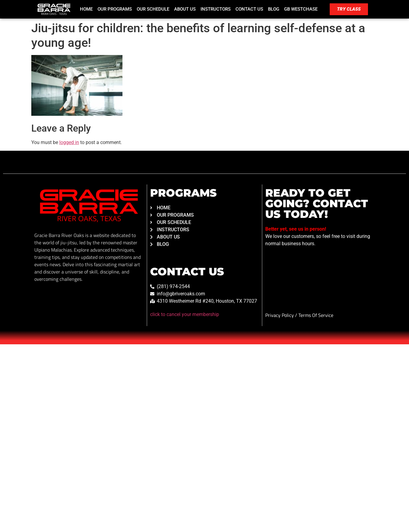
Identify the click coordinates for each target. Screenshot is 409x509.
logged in (69, 142)
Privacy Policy (280, 315)
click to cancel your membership (184, 314)
